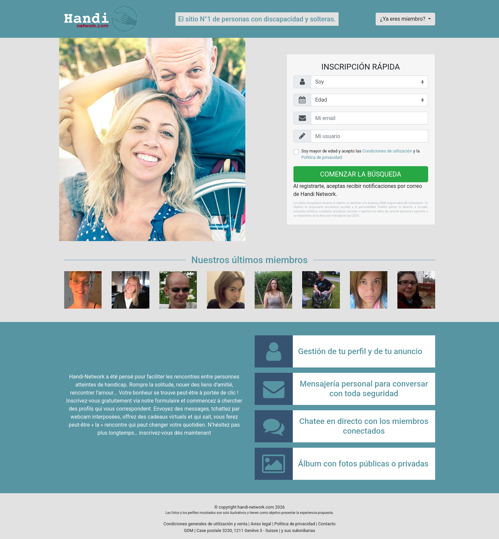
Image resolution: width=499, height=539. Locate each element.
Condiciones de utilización (387, 150)
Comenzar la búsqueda (360, 174)
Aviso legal (261, 523)
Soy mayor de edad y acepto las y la (360, 154)
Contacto (327, 523)
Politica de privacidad (321, 157)
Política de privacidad (294, 523)
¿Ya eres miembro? (403, 19)
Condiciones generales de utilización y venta (205, 523)
